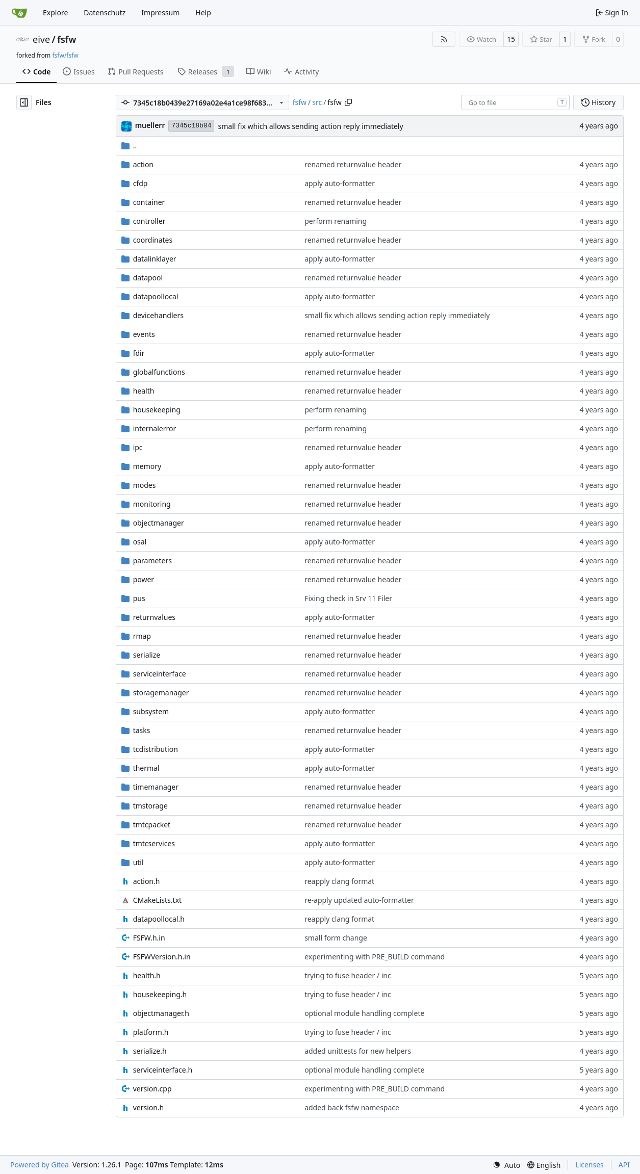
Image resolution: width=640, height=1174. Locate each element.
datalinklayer (154, 259)
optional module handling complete (364, 1013)
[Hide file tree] (24, 102)
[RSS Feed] (444, 39)
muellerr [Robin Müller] (150, 125)
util (138, 862)
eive (41, 39)
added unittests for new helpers (357, 1051)
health (144, 391)
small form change (335, 938)
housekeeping (157, 409)
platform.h (151, 1032)
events (144, 334)
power (143, 579)
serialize (147, 655)
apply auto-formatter (339, 183)
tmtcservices (154, 843)
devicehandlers (158, 315)
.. (129, 145)
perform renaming (335, 221)
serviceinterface (159, 674)
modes (144, 485)
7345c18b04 (191, 125)
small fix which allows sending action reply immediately (310, 126)
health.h (147, 975)
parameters (152, 560)
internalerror (154, 428)
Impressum (160, 12)
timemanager (155, 787)
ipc (138, 447)
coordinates (153, 240)
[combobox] (515, 102)
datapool (148, 277)
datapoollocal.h (159, 919)
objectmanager (158, 523)
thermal (146, 768)
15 (511, 39)
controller (149, 221)
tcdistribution (155, 749)
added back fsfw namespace (351, 1107)
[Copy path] (348, 102)
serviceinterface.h (162, 1070)
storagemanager (161, 692)
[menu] (506, 1165)
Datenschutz (104, 12)
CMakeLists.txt (157, 900)
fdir (139, 353)
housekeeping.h (160, 994)
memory (147, 466)
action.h (146, 881)
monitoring (152, 504)
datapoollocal (155, 296)
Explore (55, 12)
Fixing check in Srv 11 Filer (348, 598)
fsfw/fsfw (65, 55)
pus (139, 598)
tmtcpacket (152, 824)
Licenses (589, 1164)
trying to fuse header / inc (347, 975)
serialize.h (150, 1051)
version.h (148, 1107)
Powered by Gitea (39, 1164)
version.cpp (152, 1088)
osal (140, 541)
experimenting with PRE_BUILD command (374, 956)
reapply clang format (339, 881)
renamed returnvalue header (352, 164)
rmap (142, 636)
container (149, 202)
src (317, 102)
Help (203, 12)
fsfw (66, 39)
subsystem (151, 711)
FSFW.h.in (149, 938)
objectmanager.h (161, 1013)
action (143, 164)
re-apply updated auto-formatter (359, 900)
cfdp (140, 183)
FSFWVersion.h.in (162, 956)
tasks (141, 730)
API (624, 1164)
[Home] (19, 13)
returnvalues (154, 617)
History (598, 102)
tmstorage (150, 806)
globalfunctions (159, 372)
